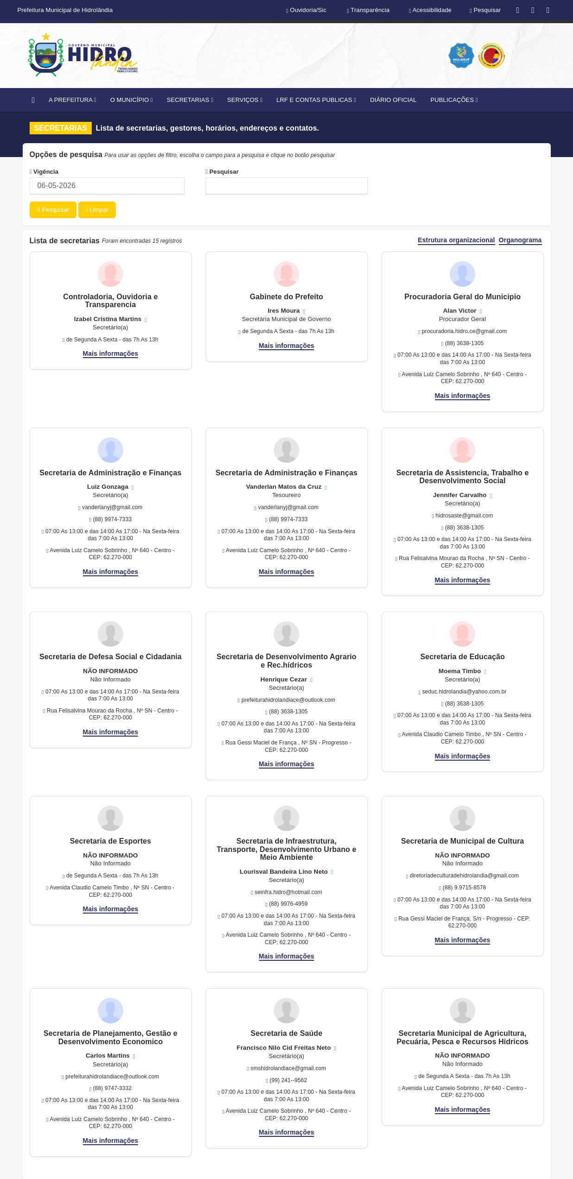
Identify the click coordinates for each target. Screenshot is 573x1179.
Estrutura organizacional (456, 239)
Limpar (97, 209)
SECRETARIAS (190, 99)
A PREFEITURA (72, 99)
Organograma (520, 239)
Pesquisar (222, 171)
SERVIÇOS (244, 99)
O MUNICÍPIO (131, 99)
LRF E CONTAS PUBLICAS (316, 99)
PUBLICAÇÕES (454, 99)
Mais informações (111, 353)
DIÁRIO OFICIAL (393, 99)
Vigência (44, 171)
